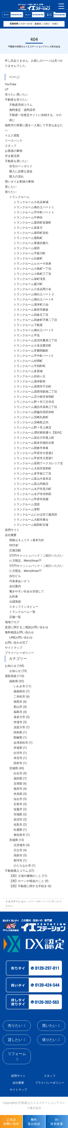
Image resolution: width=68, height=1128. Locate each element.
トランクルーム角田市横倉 (31, 309)
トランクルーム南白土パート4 (33, 299)
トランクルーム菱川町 (28, 284)
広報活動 (15, 550)
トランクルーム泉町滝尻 (30, 279)
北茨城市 (19, 845)
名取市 (18, 824)
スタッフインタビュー (23, 606)
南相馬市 (19, 691)
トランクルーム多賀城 (28, 371)
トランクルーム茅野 (27, 509)
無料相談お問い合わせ (19, 632)
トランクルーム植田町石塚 (31, 524)
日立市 (18, 850)
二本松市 (19, 696)
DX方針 (14, 545)
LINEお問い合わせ (21, 637)
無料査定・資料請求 (22, 110)
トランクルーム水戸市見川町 (32, 489)
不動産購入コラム (16, 870)
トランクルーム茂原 (27, 504)
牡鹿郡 (18, 829)
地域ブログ (12, 622)
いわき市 (19, 686)
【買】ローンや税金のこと (26, 881)
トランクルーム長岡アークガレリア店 (38, 463)
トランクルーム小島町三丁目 (32, 274)
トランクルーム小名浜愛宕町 (32, 345)
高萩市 (18, 855)
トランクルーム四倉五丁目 (31, 314)
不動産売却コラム (20, 104)
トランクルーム (19, 197)
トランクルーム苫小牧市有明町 (34, 396)
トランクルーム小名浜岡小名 (32, 289)
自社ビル (15, 576)
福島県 (13, 681)
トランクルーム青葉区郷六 (31, 243)
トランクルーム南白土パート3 (33, 330)
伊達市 (18, 722)
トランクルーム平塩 (27, 335)
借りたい (11, 192)
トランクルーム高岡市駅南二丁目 (35, 391)
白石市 (18, 773)
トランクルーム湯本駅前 (30, 381)
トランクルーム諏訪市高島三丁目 (35, 407)
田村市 (18, 763)
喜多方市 (19, 717)
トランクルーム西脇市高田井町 (34, 412)
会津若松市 (21, 742)
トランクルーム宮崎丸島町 (31, 417)
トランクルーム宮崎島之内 (31, 422)
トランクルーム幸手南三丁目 (32, 473)
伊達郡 (18, 747)
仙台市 (18, 799)
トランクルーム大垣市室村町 (32, 468)
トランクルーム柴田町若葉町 (32, 222)
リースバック (13, 140)
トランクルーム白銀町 (28, 258)
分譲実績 (15, 601)
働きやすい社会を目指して (26, 591)
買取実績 (11, 676)
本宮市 (18, 758)
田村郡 (18, 732)
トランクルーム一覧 (22, 612)
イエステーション (15, 901)
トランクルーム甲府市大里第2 (33, 453)
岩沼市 (18, 819)
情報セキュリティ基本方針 (26, 540)
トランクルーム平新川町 (30, 253)
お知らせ (11, 666)
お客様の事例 (13, 151)
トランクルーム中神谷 (28, 217)
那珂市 (18, 860)
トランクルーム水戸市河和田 (32, 494)
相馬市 (18, 701)
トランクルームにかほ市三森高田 (35, 514)
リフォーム (17, 1054)
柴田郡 (18, 778)
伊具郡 (18, 794)
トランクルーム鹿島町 (28, 238)
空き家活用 (12, 156)
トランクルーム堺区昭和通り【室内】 (38, 432)
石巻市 (18, 804)
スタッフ (11, 145)
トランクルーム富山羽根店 (31, 484)
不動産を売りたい (16, 99)
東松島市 (19, 835)
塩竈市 (18, 809)
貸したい (11, 186)
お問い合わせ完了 (16, 642)
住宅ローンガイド (20, 166)
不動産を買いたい (16, 161)
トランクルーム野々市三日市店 (34, 402)
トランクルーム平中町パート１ (34, 212)
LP (6, 89)
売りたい (15, 1025)
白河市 (18, 753)
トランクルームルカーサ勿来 (32, 263)
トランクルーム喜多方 (28, 227)
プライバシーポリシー (19, 653)
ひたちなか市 (22, 865)
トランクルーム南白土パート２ (34, 294)
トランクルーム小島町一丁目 (32, 268)
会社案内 (15, 586)
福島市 (18, 712)
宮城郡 (18, 814)
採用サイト (12, 530)
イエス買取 (12, 135)
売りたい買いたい (16, 94)
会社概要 (11, 535)
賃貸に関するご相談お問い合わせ (26, 627)
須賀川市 (19, 727)
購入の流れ (16, 176)
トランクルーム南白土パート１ (34, 207)
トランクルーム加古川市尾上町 (34, 437)
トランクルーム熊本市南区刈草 (34, 443)
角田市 (18, 788)
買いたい (49, 1025)
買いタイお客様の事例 (19, 181)
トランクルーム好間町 (28, 361)
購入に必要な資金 (20, 171)
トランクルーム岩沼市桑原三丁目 (35, 340)
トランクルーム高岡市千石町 (32, 386)
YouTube (10, 84)
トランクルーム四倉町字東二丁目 (35, 320)
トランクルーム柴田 (27, 248)
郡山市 (18, 707)
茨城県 (13, 840)
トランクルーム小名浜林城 (31, 202)
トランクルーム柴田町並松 (31, 233)
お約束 (13, 596)
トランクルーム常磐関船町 (31, 350)
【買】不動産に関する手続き (28, 886)
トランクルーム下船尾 (28, 325)
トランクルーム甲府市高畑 (31, 499)
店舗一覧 (15, 617)
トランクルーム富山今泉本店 (32, 478)
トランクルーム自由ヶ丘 (30, 376)
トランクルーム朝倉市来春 (31, 448)
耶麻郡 (18, 737)
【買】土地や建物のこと (25, 876)
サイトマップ (13, 647)
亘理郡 (18, 783)
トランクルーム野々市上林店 (32, 427)
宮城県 (13, 768)
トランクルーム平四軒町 (30, 366)
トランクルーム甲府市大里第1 (33, 458)
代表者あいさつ (19, 581)
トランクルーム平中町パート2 (33, 355)
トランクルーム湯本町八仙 (31, 304)
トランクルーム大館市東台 (31, 519)
